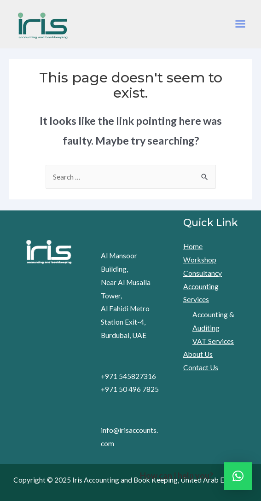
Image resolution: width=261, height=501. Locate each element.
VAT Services (213, 341)
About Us (198, 354)
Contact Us (200, 367)
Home (193, 246)
